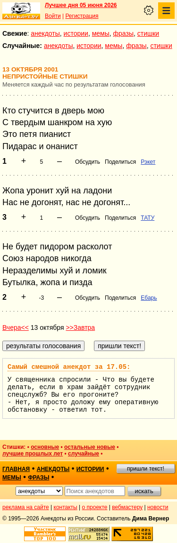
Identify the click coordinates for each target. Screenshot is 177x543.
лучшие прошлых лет (32, 453)
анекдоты (45, 33)
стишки (148, 33)
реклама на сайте (25, 507)
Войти (53, 16)
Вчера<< (15, 327)
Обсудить (87, 162)
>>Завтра (80, 327)
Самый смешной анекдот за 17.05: (69, 367)
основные (45, 447)
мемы (101, 33)
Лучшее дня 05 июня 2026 (81, 5)
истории (76, 33)
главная (16, 469)
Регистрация (81, 16)
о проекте (95, 507)
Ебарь (149, 298)
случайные (83, 453)
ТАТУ (147, 218)
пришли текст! (145, 468)
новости (157, 507)
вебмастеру (127, 507)
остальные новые (89, 447)
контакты (65, 507)
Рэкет (148, 162)
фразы (123, 33)
